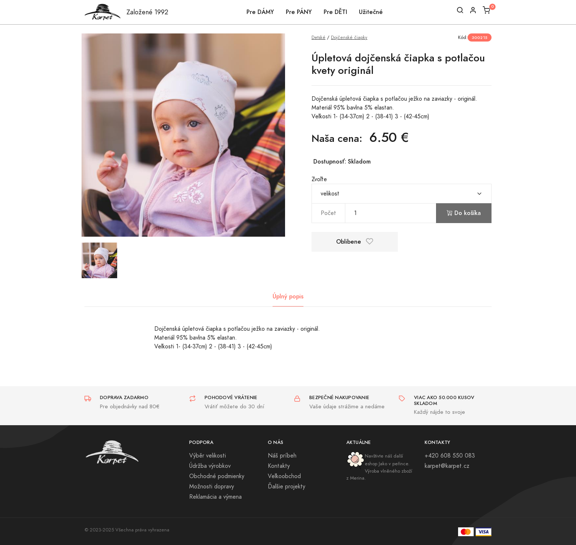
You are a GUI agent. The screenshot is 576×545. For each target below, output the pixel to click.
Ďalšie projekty (286, 487)
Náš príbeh (282, 456)
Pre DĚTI (335, 12)
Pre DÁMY (260, 12)
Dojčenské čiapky (349, 37)
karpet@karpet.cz (447, 466)
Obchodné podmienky (216, 476)
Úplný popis (288, 296)
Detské (318, 37)
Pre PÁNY (299, 12)
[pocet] (390, 213)
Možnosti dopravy (211, 487)
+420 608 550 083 (450, 456)
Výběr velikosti (207, 456)
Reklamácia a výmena (215, 497)
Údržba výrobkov (210, 466)
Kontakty (279, 466)
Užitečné (371, 12)
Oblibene (354, 241)
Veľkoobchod (284, 476)
